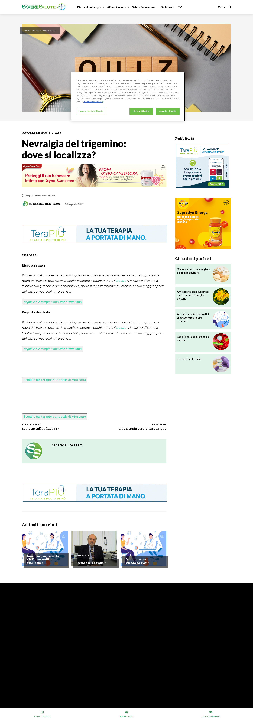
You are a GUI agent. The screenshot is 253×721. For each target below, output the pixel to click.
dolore (121, 280)
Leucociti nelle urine (189, 358)
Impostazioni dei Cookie (90, 111)
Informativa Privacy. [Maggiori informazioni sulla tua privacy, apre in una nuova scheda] (93, 101)
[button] (224, 7)
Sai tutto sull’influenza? (40, 429)
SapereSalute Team (46, 204)
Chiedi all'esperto (37, 549)
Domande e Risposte (44, 30)
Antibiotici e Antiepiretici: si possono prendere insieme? (193, 318)
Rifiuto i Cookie (141, 111)
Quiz (58, 132)
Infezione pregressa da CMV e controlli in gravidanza (43, 559)
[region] (128, 96)
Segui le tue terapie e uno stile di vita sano (52, 302)
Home (27, 30)
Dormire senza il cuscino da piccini (138, 561)
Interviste (82, 555)
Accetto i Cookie (167, 111)
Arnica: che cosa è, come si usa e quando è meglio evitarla (193, 295)
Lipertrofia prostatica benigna (142, 429)
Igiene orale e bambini (92, 562)
